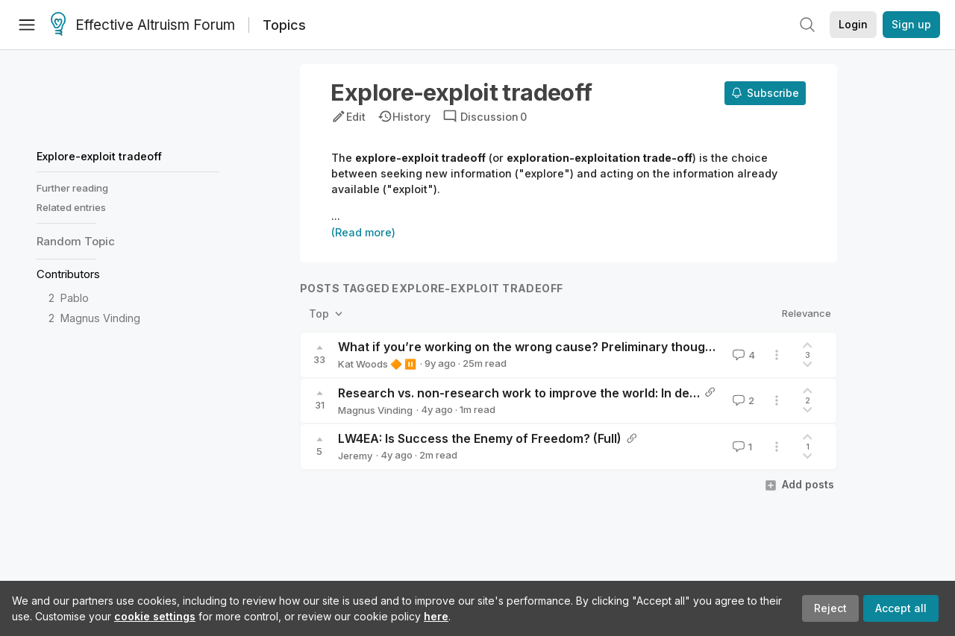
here (436, 616)
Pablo (74, 298)
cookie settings (154, 616)
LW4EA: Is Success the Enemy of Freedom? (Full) (479, 438)
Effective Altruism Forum (143, 25)
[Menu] (27, 24)
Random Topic (76, 241)
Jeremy (355, 456)
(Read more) (363, 232)
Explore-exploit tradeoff (99, 156)
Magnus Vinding (100, 318)
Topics (284, 25)
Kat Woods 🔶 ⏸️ (377, 364)
